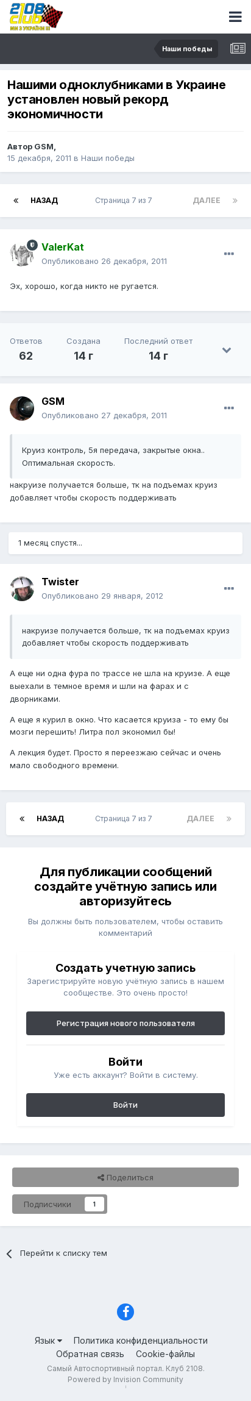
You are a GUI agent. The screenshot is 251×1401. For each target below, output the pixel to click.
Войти (125, 1105)
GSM (44, 146)
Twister (60, 582)
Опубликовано (104, 261)
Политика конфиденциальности (141, 1340)
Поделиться (125, 1177)
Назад (44, 200)
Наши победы (108, 158)
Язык (48, 1340)
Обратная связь (90, 1354)
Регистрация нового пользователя (126, 1023)
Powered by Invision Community (125, 1379)
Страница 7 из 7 (125, 200)
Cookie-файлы (165, 1354)
